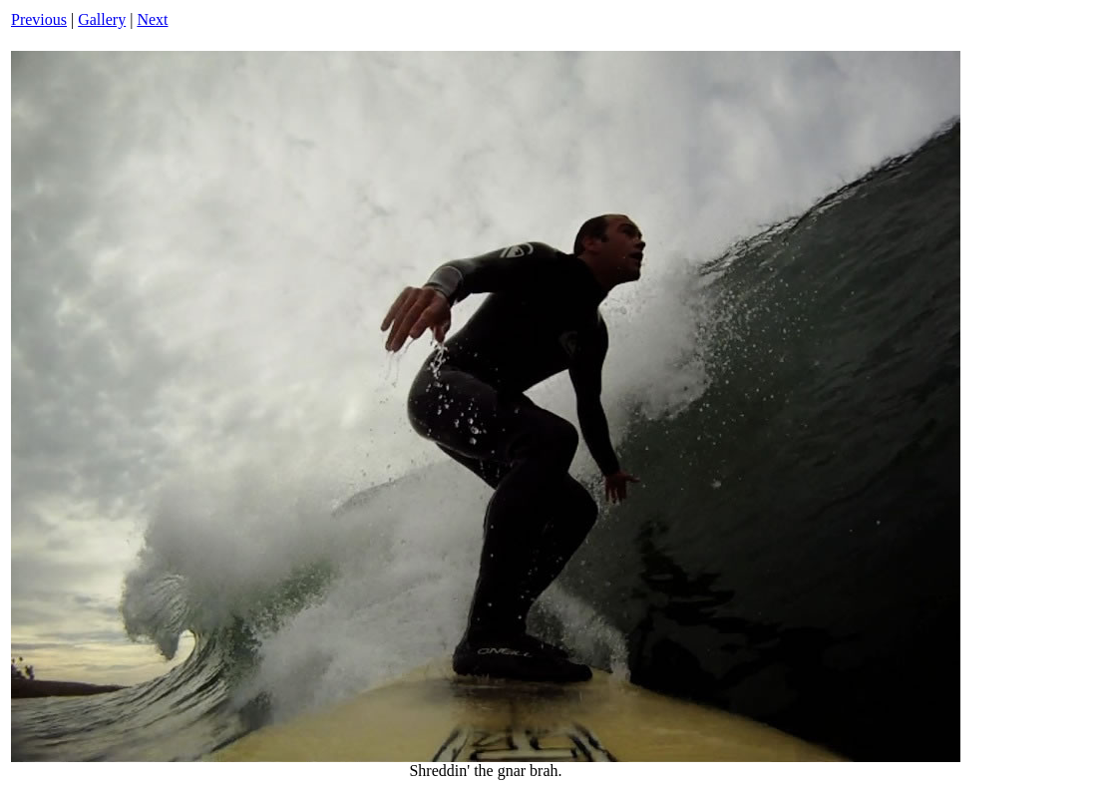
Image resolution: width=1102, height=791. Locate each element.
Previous (39, 19)
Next (152, 19)
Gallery (102, 19)
